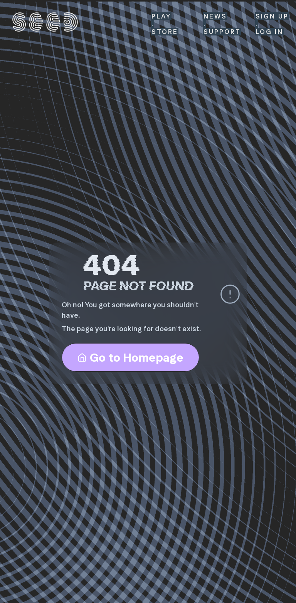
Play (161, 16)
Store (164, 31)
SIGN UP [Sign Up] (272, 16)
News (215, 16)
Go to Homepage (130, 357)
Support (222, 31)
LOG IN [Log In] (269, 31)
